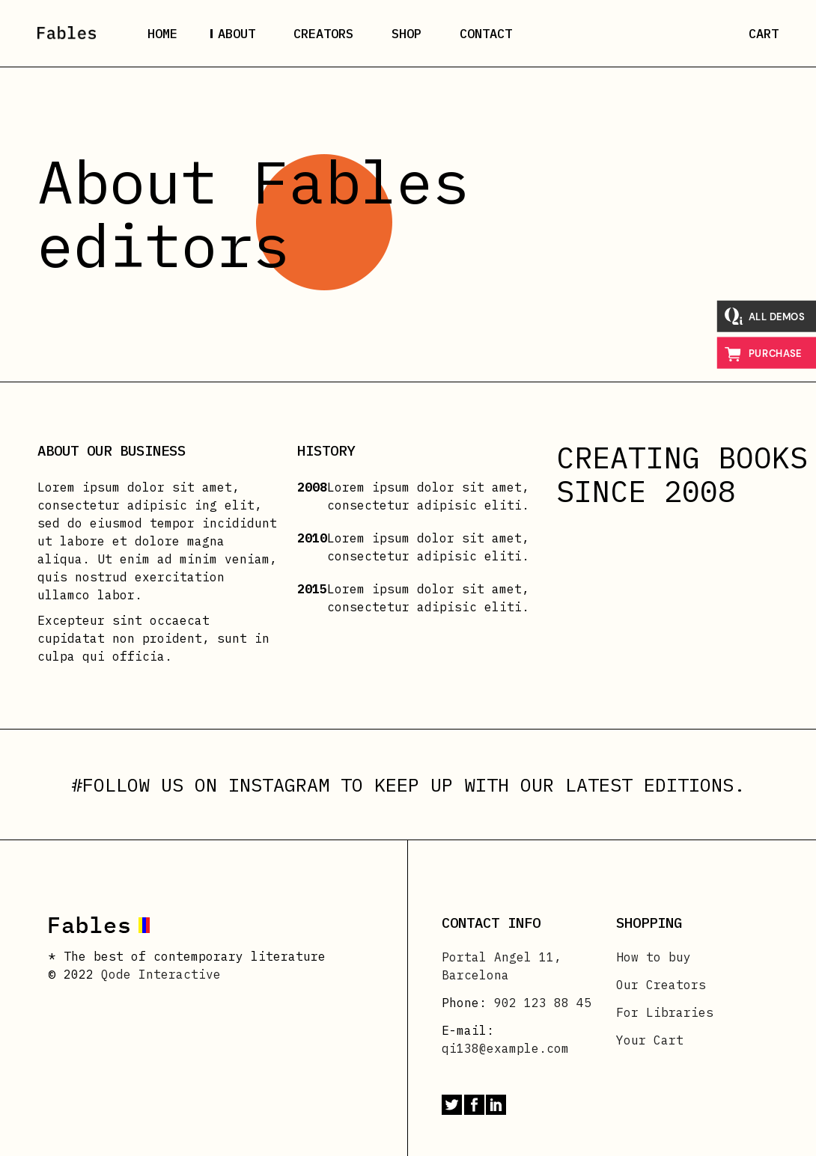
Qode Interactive (161, 974)
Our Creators (661, 984)
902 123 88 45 (542, 1002)
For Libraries (664, 1012)
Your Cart (649, 1040)
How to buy (653, 956)
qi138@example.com (505, 1048)
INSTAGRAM (278, 784)
